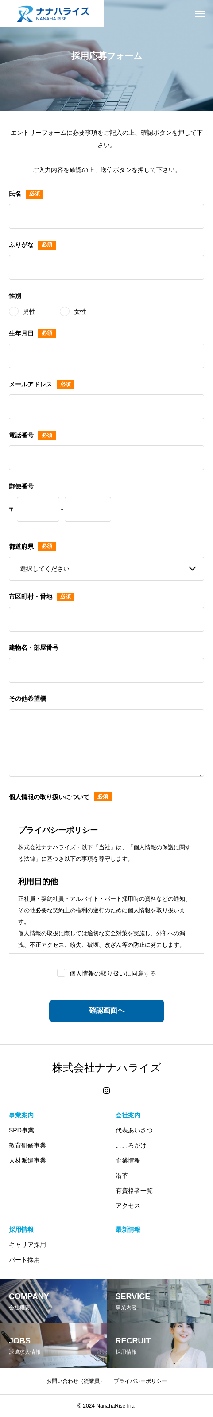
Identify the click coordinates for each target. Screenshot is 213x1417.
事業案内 (21, 1115)
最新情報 (128, 1229)
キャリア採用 (27, 1244)
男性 (29, 311)
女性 (80, 311)
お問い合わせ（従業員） (75, 1381)
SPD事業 (21, 1130)
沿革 (122, 1175)
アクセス (128, 1205)
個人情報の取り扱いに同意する (113, 973)
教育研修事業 (27, 1145)
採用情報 (21, 1229)
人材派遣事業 (27, 1160)
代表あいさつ (134, 1130)
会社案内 (128, 1115)
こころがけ (131, 1145)
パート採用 (24, 1259)
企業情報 (128, 1160)
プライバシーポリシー (140, 1381)
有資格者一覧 (134, 1190)
